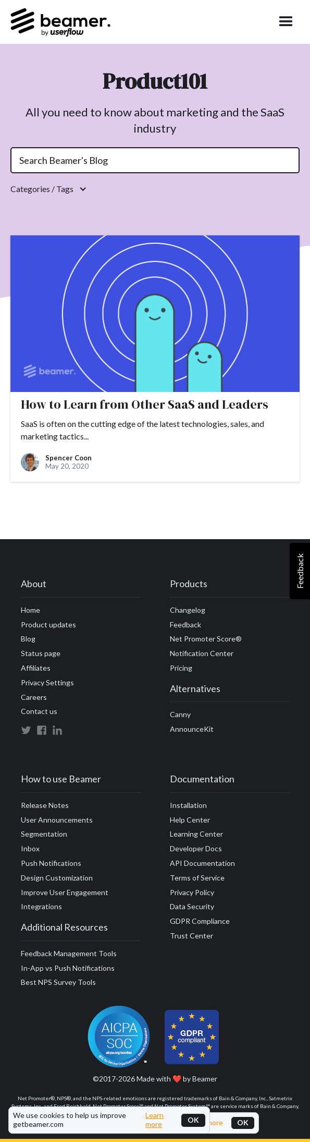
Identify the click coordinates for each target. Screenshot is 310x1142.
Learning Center (196, 833)
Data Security (192, 906)
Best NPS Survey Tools (58, 982)
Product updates (48, 624)
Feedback (185, 624)
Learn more (154, 1119)
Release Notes (45, 805)
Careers (34, 697)
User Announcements (57, 819)
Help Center (190, 819)
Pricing (181, 667)
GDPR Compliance (200, 921)
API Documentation (202, 863)
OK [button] (243, 1122)
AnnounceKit (192, 728)
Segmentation (44, 833)
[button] (155, 189)
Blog (28, 638)
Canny (180, 714)
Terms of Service (197, 877)
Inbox (30, 848)
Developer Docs (196, 848)
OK (193, 1119)
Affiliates (36, 667)
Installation (188, 805)
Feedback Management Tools (69, 953)
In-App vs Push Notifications (68, 967)
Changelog (187, 609)
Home (30, 609)
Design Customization (57, 877)
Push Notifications (51, 863)
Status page (40, 653)
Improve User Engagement (64, 892)
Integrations (41, 906)
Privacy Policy (192, 892)
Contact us (39, 711)
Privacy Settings (47, 682)
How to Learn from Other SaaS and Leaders (144, 404)
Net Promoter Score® (206, 638)
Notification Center (201, 653)
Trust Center (191, 935)
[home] (60, 22)
